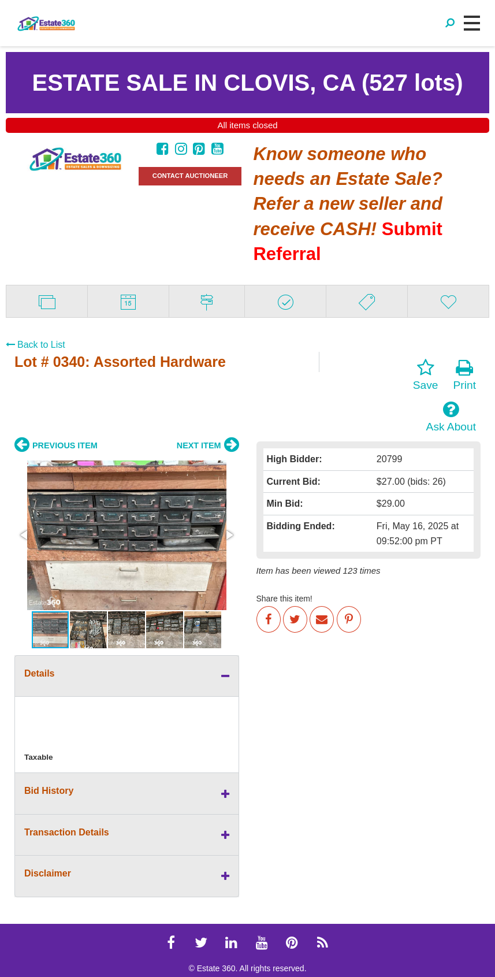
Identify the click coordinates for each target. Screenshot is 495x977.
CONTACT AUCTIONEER (190, 175)
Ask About (451, 416)
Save (425, 375)
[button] (25, 535)
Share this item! (284, 598)
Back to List (35, 345)
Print (464, 375)
